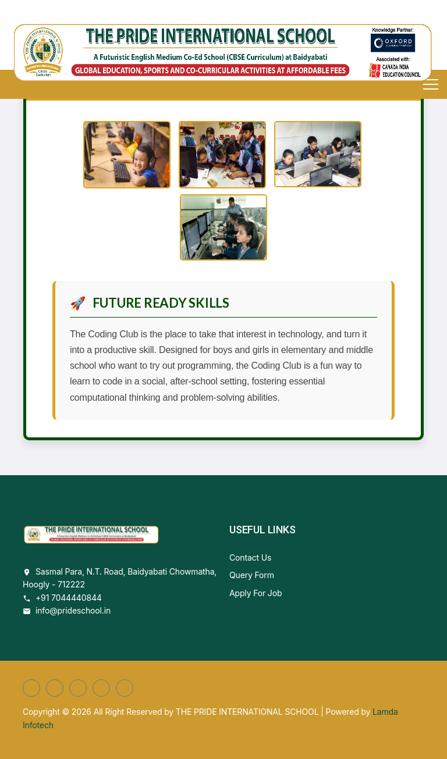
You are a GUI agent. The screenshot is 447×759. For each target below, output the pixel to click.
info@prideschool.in (73, 610)
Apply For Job (255, 593)
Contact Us (250, 557)
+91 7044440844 (69, 598)
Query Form (251, 575)
